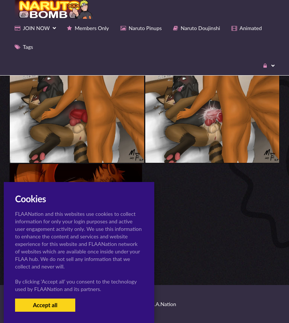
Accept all (45, 305)
